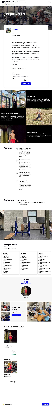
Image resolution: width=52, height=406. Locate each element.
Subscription (14, 351)
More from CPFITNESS (26, 283)
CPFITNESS (15, 29)
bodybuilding (12, 4)
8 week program (13, 381)
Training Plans (6, 4)
